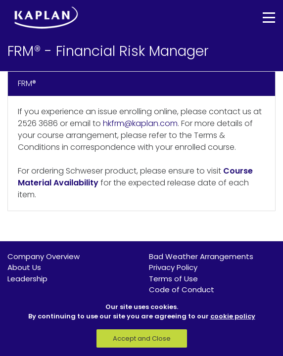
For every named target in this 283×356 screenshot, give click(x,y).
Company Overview (43, 256)
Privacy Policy (173, 267)
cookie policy (232, 316)
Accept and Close (142, 338)
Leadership (27, 278)
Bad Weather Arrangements (201, 256)
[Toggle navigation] (262, 17)
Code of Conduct (181, 289)
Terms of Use (173, 278)
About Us (24, 267)
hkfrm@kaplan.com (140, 123)
